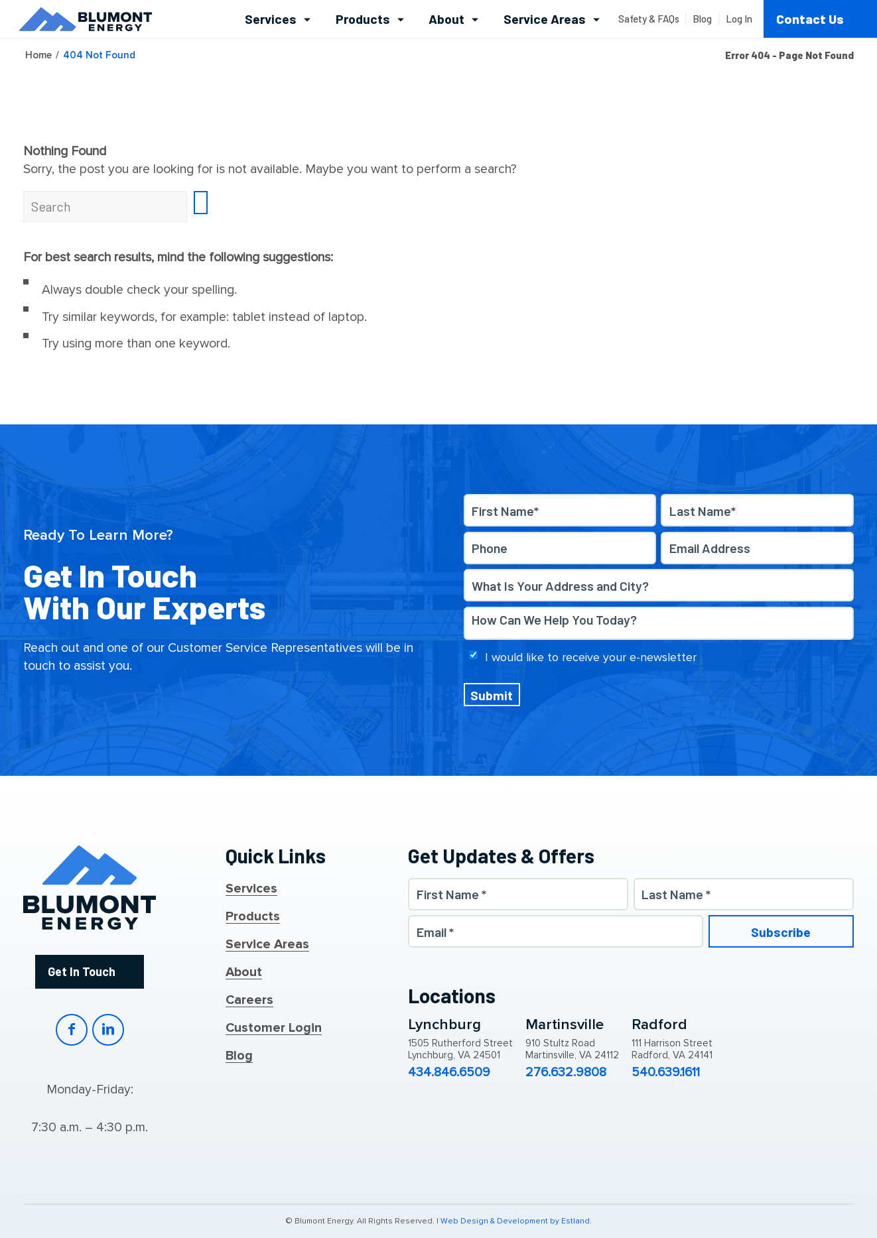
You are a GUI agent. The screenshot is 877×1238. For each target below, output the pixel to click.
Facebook (72, 1030)
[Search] (105, 206)
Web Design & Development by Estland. (516, 1221)
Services (251, 889)
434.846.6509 (449, 1073)
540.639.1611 (666, 1073)
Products (253, 917)
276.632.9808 (565, 1073)
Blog (239, 1056)
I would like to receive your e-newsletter (591, 657)
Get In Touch (81, 971)
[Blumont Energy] (85, 19)
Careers (249, 1000)
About (244, 972)
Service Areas (267, 945)
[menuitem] (277, 19)
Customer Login (274, 1028)
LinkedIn (108, 1030)
